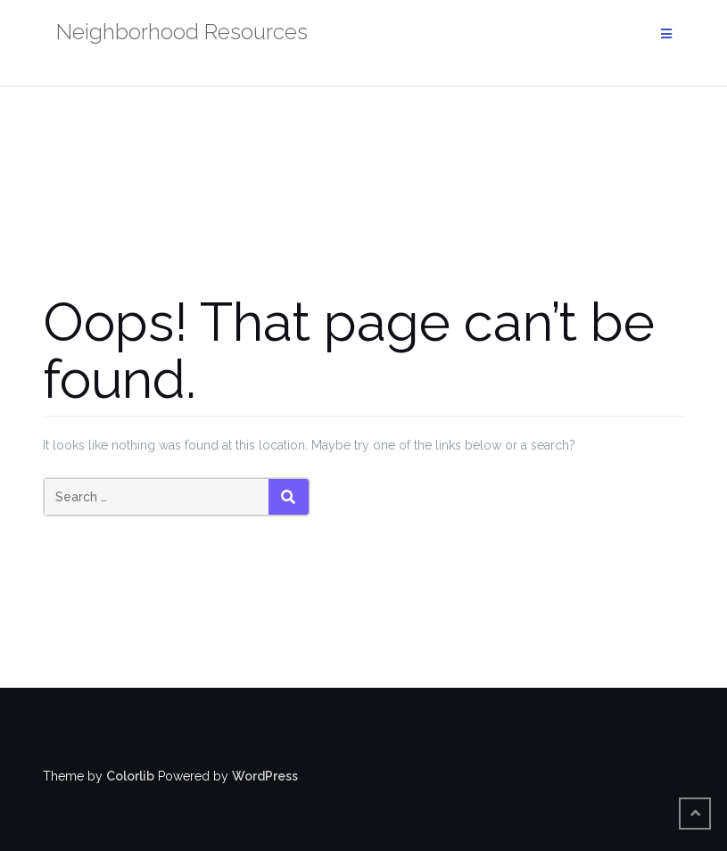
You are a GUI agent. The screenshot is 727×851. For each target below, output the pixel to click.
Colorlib (130, 776)
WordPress (265, 776)
